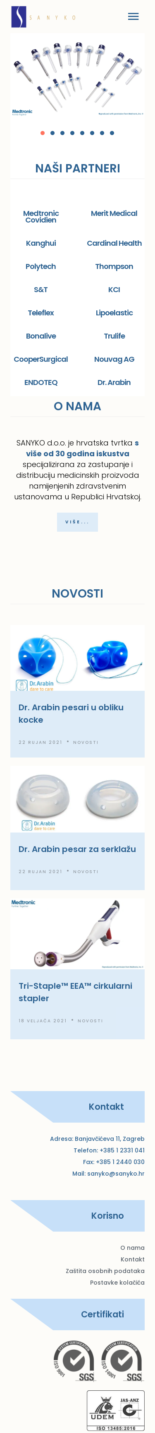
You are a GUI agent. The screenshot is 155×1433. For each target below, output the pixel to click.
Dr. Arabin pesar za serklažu (77, 849)
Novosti (86, 742)
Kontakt (133, 1259)
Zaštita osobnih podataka (105, 1271)
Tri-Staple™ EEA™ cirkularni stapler (75, 992)
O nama (132, 1248)
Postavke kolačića (117, 1282)
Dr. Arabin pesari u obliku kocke (71, 714)
